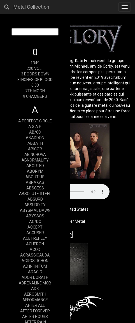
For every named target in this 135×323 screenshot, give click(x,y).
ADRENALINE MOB (35, 283)
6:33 (35, 85)
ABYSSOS (35, 216)
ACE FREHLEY (35, 238)
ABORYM (35, 171)
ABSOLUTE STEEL (35, 193)
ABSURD (35, 199)
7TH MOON (35, 91)
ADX (35, 288)
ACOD (35, 249)
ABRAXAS (35, 182)
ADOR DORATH (35, 277)
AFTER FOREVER (35, 311)
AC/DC (35, 221)
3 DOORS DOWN (35, 74)
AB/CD (35, 132)
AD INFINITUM (35, 266)
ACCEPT (35, 227)
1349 (35, 63)
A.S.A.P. (35, 126)
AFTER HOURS (35, 316)
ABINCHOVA (35, 154)
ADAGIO (35, 272)
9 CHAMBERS (35, 96)
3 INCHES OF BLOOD (35, 79)
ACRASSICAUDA (35, 255)
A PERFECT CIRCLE (35, 121)
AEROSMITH (35, 294)
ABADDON (35, 138)
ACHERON (35, 244)
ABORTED (35, 165)
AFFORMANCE (35, 300)
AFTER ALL (35, 305)
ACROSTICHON (35, 260)
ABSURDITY (35, 205)
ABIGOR (35, 149)
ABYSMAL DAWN (35, 210)
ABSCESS (35, 188)
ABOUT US (35, 177)
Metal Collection (31, 7)
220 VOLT (35, 68)
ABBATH (35, 143)
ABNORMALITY (35, 160)
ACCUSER (35, 233)
